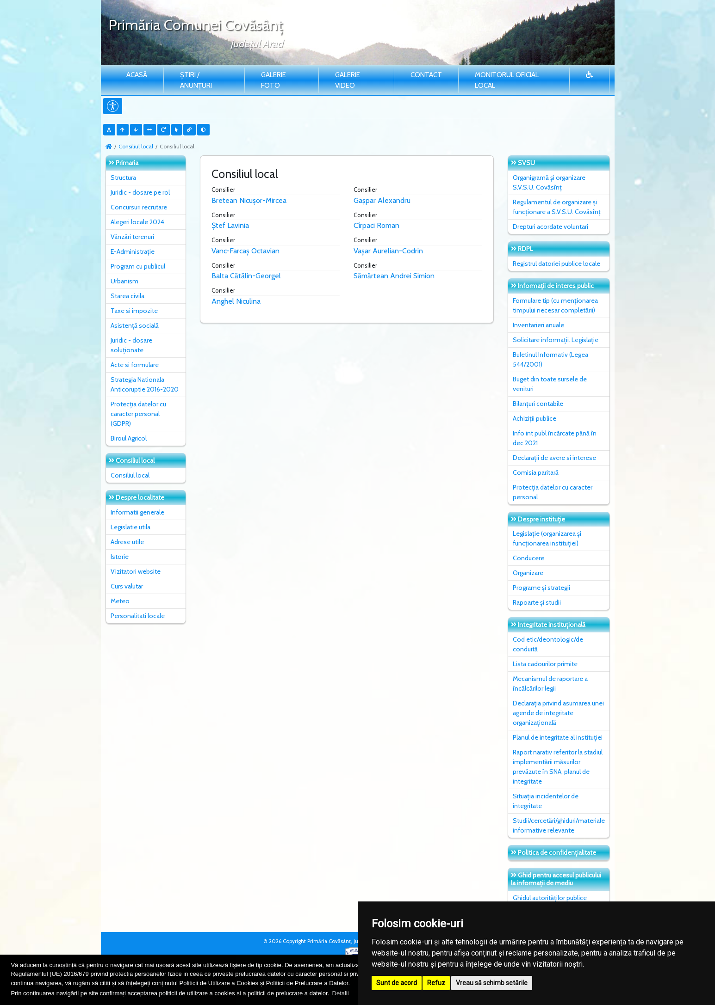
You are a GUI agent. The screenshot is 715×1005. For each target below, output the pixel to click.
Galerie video (347, 80)
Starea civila (127, 296)
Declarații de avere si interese (554, 457)
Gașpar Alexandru (382, 200)
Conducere (528, 558)
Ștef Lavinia (230, 225)
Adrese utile (127, 542)
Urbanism (124, 281)
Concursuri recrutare (139, 207)
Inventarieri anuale (538, 325)
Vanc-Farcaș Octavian (245, 250)
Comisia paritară (536, 472)
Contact (426, 75)
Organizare (528, 573)
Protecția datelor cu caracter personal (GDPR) (138, 414)
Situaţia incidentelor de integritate (545, 801)
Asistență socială (135, 325)
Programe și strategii (541, 587)
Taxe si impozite (134, 310)
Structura (123, 177)
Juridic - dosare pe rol (140, 192)
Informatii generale (137, 512)
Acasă (136, 75)
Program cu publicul (138, 266)
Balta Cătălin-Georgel (246, 275)
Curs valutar (127, 586)
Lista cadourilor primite (545, 664)
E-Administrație (133, 251)
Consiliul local (135, 146)
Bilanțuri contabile (538, 403)
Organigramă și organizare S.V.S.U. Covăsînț (549, 182)
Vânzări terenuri (132, 237)
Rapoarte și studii (537, 602)
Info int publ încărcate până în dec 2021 (555, 438)
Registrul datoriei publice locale (556, 263)
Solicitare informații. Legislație (555, 340)
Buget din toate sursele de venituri (550, 384)
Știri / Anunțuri (196, 80)
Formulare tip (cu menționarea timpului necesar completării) (555, 305)
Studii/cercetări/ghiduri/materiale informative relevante (559, 825)
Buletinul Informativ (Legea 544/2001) (550, 359)
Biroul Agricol (129, 438)
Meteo (120, 601)
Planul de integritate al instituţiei (558, 737)
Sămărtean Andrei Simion (394, 275)
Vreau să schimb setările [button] (492, 983)
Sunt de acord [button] (396, 983)
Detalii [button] (340, 993)
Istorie (120, 556)
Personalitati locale (138, 616)
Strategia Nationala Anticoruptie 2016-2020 (145, 384)
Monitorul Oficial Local (507, 80)
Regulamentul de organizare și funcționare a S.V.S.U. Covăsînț (557, 207)
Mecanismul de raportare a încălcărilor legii (550, 683)
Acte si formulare (135, 365)
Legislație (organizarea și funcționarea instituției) (547, 538)
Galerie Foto (273, 80)
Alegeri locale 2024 (137, 222)
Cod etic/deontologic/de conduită (548, 644)
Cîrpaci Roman (376, 225)
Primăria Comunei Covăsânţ (195, 25)
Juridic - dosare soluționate (131, 345)
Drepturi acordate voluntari (550, 226)
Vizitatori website (136, 571)
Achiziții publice (534, 418)
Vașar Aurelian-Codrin (388, 250)
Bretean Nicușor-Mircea (248, 200)
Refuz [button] (436, 983)
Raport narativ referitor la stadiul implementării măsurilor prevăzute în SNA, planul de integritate (558, 766)
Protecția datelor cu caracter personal (552, 492)
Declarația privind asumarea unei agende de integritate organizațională (558, 713)
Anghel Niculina (236, 301)
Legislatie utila (130, 527)
